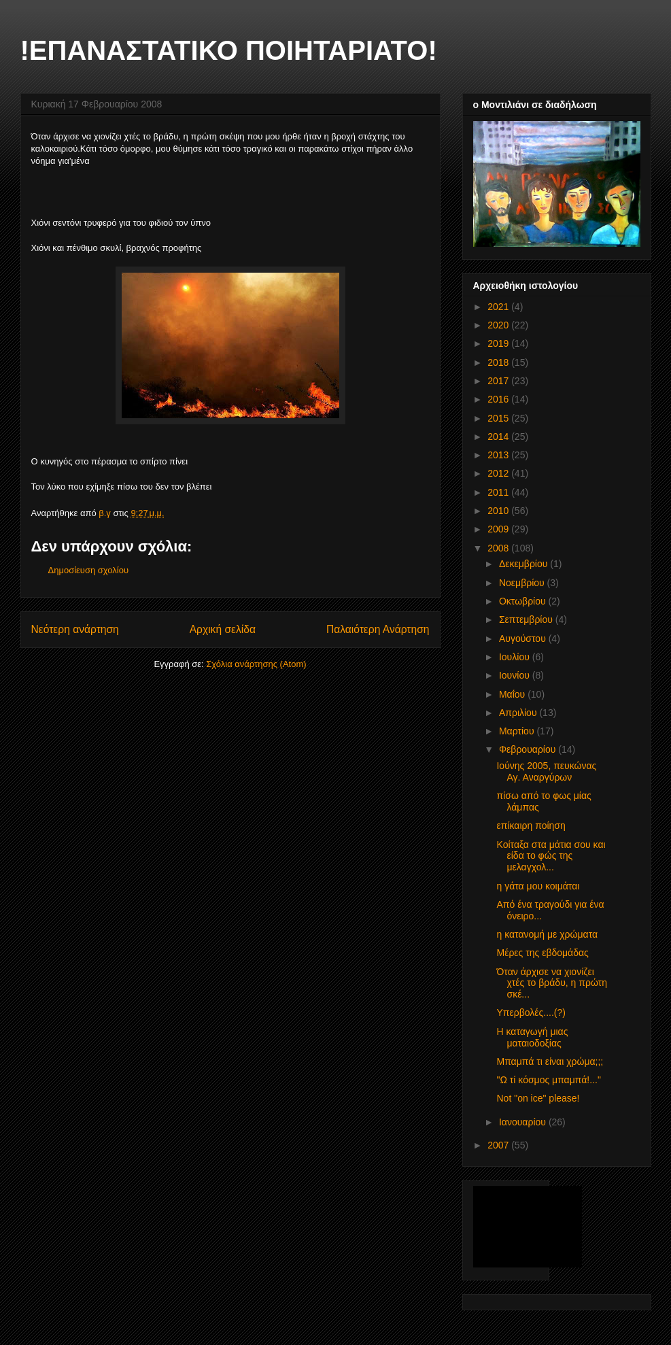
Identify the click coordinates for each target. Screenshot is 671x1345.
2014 (499, 436)
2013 (499, 454)
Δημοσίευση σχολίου (88, 570)
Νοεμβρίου (523, 582)
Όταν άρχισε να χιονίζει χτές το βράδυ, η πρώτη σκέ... (551, 983)
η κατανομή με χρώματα (547, 934)
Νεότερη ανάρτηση (75, 629)
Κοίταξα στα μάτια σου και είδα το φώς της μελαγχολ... (550, 856)
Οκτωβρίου (524, 601)
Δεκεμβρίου (524, 563)
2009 (499, 529)
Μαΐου (513, 694)
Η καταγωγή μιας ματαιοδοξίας (532, 1037)
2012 (499, 473)
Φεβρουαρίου (528, 749)
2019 (499, 343)
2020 (499, 325)
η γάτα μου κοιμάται (537, 886)
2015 (499, 418)
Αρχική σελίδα (223, 629)
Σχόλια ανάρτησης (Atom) (256, 664)
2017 (499, 380)
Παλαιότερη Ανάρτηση (378, 629)
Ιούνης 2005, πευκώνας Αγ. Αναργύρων (546, 771)
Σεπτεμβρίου (527, 619)
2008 (499, 548)
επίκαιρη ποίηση (530, 825)
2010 (499, 510)
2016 (499, 399)
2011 (499, 492)
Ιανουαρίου (524, 1122)
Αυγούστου (524, 638)
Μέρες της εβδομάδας (542, 952)
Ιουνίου (515, 675)
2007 (499, 1145)
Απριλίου (519, 712)
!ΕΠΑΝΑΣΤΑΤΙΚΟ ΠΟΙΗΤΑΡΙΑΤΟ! (228, 50)
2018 (499, 362)
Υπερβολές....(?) (530, 1012)
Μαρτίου (518, 731)
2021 (499, 306)
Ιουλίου (515, 656)
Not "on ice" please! (537, 1098)
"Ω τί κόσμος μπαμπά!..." (548, 1079)
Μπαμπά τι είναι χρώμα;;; (549, 1061)
